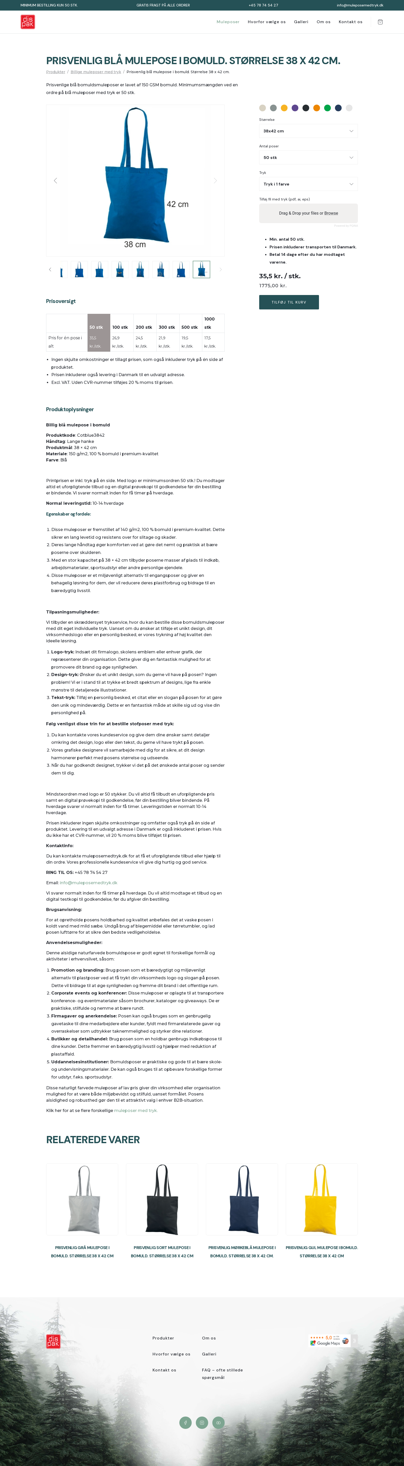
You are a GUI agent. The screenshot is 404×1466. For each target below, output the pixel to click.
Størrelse (267, 119)
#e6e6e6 (349, 108)
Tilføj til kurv (289, 302)
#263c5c (338, 108)
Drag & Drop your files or (308, 213)
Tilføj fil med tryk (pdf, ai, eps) (284, 199)
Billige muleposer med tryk (96, 72)
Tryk (262, 173)
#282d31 (305, 108)
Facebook (185, 1423)
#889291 (273, 108)
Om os (324, 21)
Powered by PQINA (346, 226)
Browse (331, 213)
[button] (56, 180)
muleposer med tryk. (136, 1110)
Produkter (55, 72)
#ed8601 (316, 108)
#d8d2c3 (262, 108)
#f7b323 (284, 108)
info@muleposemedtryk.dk (88, 882)
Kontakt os (351, 21)
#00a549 (327, 108)
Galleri (301, 21)
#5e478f (295, 108)
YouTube (218, 1423)
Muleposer (228, 21)
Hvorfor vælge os (267, 21)
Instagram (202, 1423)
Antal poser (269, 146)
